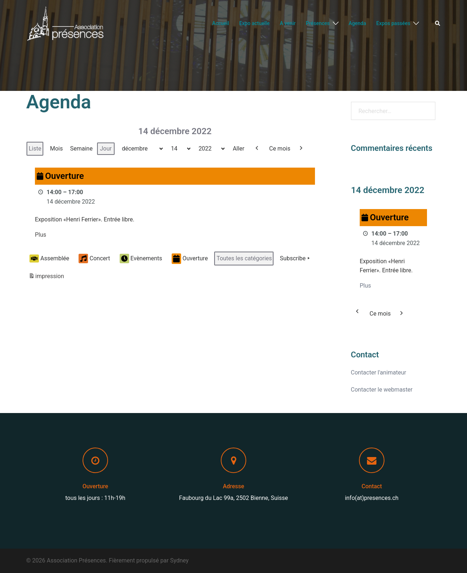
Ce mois (279, 148)
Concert (94, 259)
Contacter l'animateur (378, 372)
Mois (56, 148)
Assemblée (49, 259)
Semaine (81, 148)
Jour (106, 148)
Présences (318, 23)
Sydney (179, 560)
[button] (438, 24)
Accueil (220, 23)
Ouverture (190, 258)
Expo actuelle (254, 23)
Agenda (357, 23)
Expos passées (393, 23)
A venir (287, 23)
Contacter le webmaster (382, 389)
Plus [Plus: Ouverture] (40, 235)
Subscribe (296, 259)
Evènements (141, 259)
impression (46, 278)
